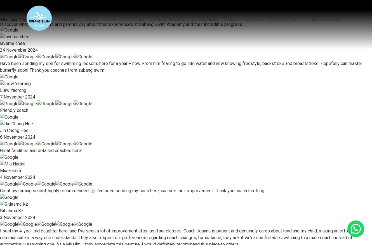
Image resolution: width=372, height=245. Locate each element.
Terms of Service (227, 215)
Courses (88, 19)
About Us (254, 19)
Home (68, 19)
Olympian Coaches (124, 19)
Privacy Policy (142, 215)
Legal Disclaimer (183, 215)
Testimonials (204, 19)
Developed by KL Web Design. (186, 232)
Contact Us (283, 19)
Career (231, 19)
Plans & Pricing (167, 19)
